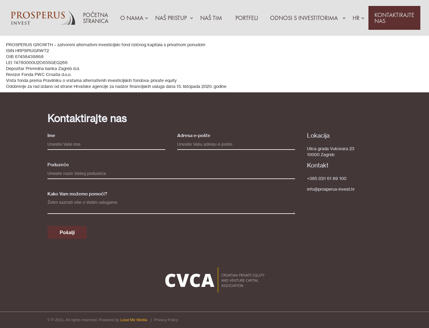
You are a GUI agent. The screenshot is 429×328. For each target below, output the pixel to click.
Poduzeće (58, 164)
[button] (131, 18)
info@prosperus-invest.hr (331, 189)
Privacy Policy (166, 320)
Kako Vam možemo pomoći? (77, 194)
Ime (51, 135)
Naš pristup (171, 18)
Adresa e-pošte (193, 135)
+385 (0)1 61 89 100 (326, 178)
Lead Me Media (133, 320)
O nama (131, 18)
